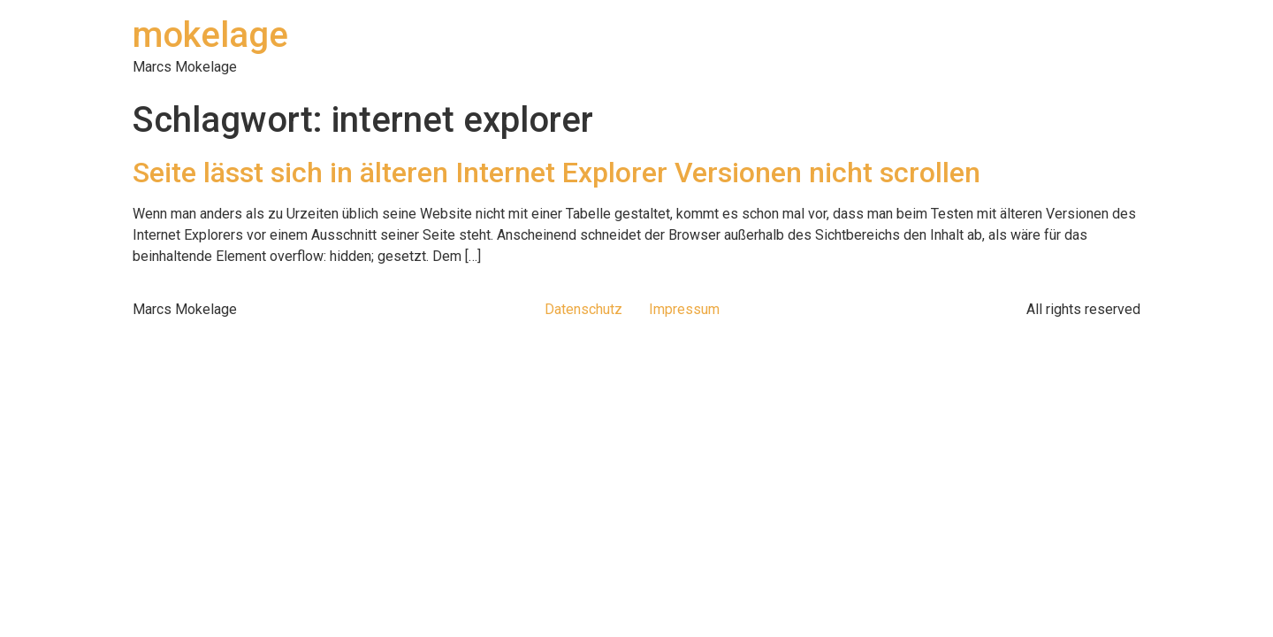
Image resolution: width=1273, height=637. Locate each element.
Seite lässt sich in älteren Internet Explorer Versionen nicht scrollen (556, 172)
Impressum (684, 309)
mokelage (210, 35)
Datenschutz (583, 309)
